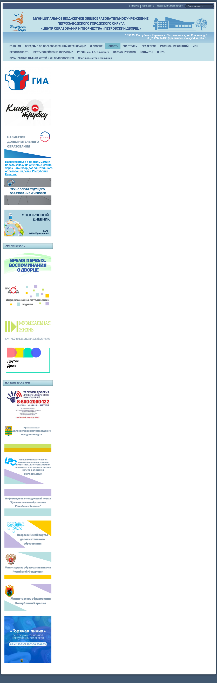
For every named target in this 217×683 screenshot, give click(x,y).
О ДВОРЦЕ (96, 46)
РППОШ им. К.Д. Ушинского (93, 52)
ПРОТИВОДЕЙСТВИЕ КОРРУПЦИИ (53, 52)
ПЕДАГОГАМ (149, 46)
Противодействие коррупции (95, 58)
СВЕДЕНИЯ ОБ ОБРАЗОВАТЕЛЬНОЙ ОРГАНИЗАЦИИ (55, 46)
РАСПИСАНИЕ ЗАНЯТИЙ (174, 46)
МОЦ (195, 46)
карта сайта (148, 6)
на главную (133, 6)
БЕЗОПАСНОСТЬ (19, 52)
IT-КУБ (161, 52)
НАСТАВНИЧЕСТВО (124, 52)
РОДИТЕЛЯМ (130, 46)
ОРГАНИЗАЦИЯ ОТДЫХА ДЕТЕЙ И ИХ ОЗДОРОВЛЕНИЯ (42, 58)
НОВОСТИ (113, 46)
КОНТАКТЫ (146, 52)
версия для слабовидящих (170, 6)
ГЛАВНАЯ (15, 46)
